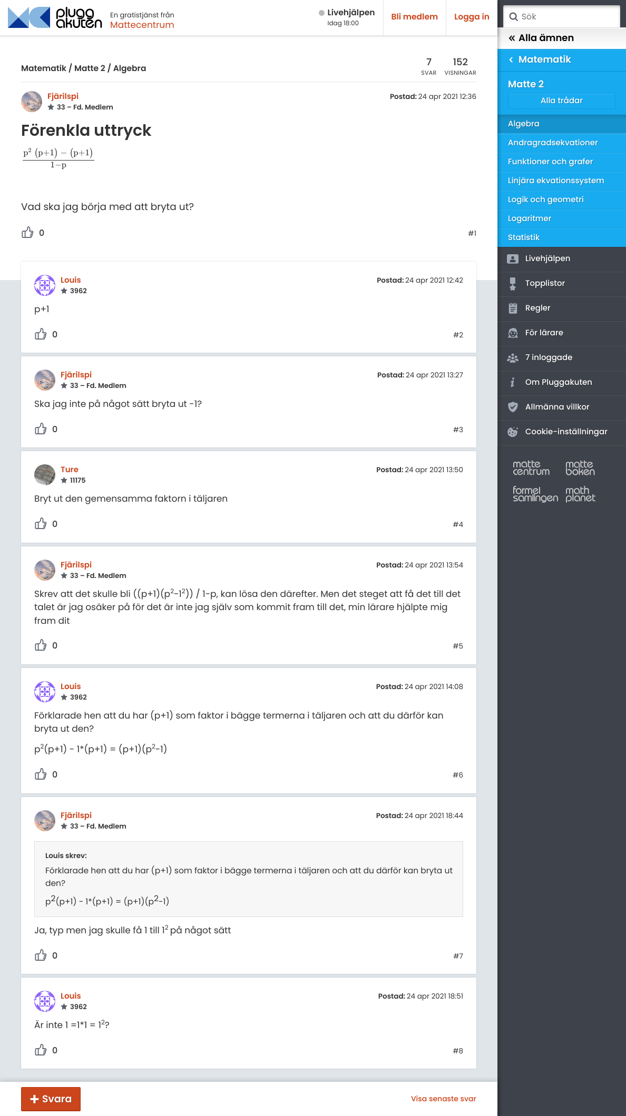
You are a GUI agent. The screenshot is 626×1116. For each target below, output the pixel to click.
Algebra (129, 68)
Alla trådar (562, 100)
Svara (57, 1099)
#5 (458, 646)
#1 (472, 233)
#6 (458, 775)
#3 (458, 430)
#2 (458, 335)
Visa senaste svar (443, 1098)
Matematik (43, 68)
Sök (513, 17)
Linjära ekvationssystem (556, 180)
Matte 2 (89, 68)
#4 (458, 525)
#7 (458, 956)
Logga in (472, 17)
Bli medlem (415, 17)
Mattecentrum (142, 24)
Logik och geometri (546, 199)
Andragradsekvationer (553, 142)
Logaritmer (529, 218)
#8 (458, 1051)
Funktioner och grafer (550, 161)
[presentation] (58, 160)
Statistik (524, 237)
